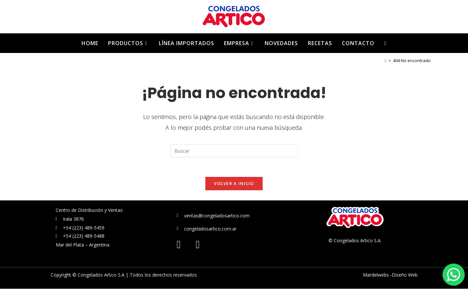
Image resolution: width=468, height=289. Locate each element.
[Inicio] (385, 60)
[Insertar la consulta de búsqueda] (234, 150)
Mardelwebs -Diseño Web (390, 275)
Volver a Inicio (234, 184)
